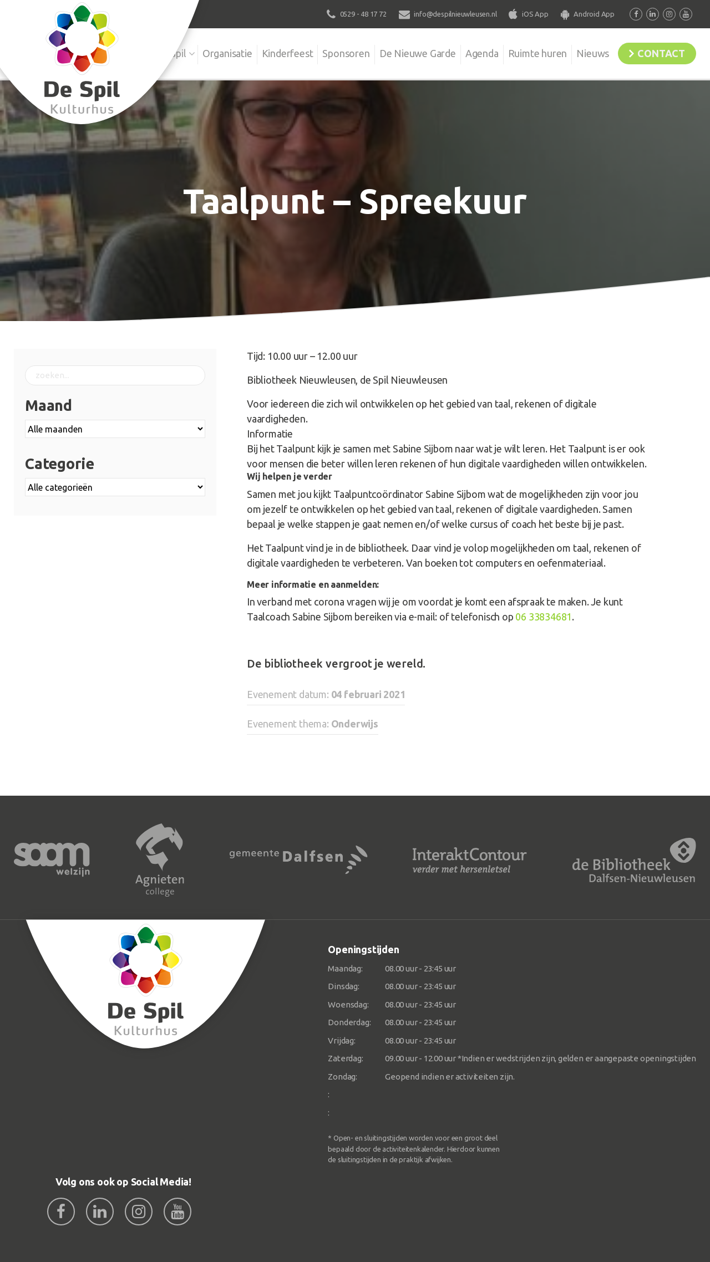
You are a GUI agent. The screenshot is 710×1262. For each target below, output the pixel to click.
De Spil (148, 52)
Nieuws (585, 52)
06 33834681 (543, 616)
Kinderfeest (269, 52)
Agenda (469, 52)
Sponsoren (329, 52)
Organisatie (206, 52)
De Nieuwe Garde (403, 52)
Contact (658, 52)
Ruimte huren (527, 52)
